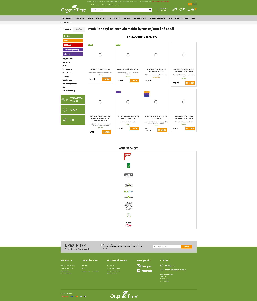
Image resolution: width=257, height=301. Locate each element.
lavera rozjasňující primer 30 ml (128, 69)
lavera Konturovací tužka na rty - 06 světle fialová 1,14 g (128, 117)
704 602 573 (169, 266)
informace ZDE (164, 1)
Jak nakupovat (110, 265)
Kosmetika (80, 18)
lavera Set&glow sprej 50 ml (100, 69)
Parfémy (90, 18)
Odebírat (186, 246)
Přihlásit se (163, 11)
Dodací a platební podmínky (68, 265)
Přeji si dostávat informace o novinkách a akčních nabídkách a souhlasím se (122, 246)
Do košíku (106, 79)
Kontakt (117, 5)
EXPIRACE (68, 45)
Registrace (85, 265)
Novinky (67, 36)
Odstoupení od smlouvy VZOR (90, 271)
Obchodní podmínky (107, 5)
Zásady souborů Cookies (113, 271)
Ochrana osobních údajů (113, 268)
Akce (66, 41)
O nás (97, 5)
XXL (170, 18)
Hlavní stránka (66, 22)
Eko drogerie (101, 18)
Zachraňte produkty (158, 18)
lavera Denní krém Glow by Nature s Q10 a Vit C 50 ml (184, 117)
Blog (193, 18)
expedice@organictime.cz (175, 270)
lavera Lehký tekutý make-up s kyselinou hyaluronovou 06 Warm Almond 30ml (100, 118)
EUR (194, 4)
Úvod (92, 5)
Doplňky (127, 18)
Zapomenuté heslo (112, 273)
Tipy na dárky (67, 18)
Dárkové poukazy (181, 18)
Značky (79, 29)
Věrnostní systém (65, 271)
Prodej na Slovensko (66, 273)
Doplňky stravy (140, 18)
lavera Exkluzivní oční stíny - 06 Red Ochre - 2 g (156, 117)
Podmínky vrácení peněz (67, 268)
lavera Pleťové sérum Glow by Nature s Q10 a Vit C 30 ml (184, 70)
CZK (190, 4)
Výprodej (67, 54)
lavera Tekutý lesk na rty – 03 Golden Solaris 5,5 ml (156, 70)
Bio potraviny (115, 18)
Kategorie (66, 29)
